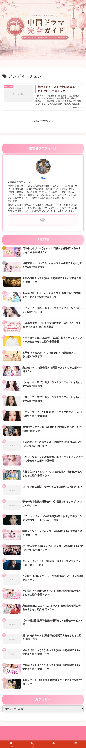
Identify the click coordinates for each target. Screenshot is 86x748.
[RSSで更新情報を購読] (45, 220)
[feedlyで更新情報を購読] (41, 220)
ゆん (43, 178)
